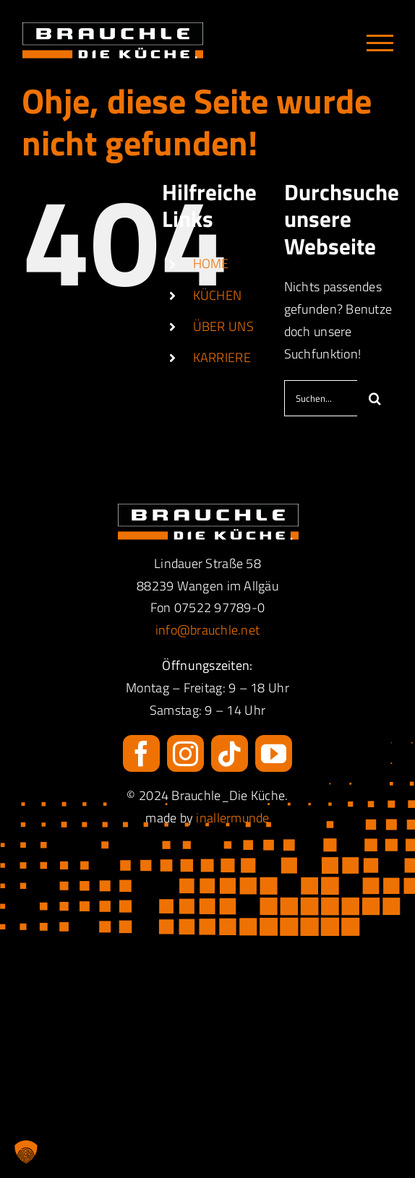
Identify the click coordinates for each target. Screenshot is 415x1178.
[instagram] (185, 753)
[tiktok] (229, 753)
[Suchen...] (320, 398)
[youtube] (273, 753)
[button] (26, 1152)
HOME (211, 263)
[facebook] (141, 753)
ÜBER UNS (223, 326)
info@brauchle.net (207, 630)
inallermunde (232, 817)
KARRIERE (222, 357)
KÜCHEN (217, 295)
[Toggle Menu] (380, 43)
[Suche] (375, 398)
